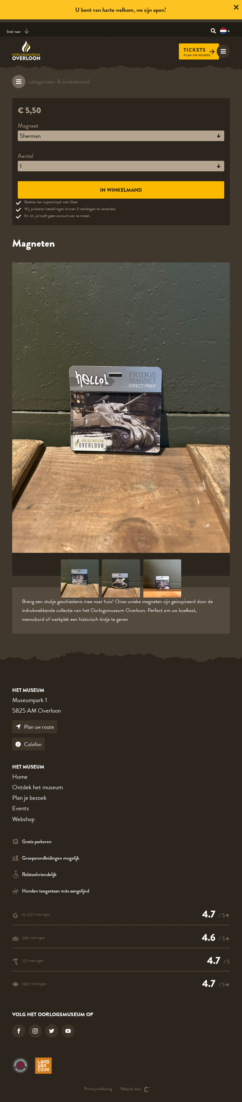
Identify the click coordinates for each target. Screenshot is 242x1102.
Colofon (28, 744)
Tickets (199, 50)
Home (20, 776)
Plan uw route (34, 727)
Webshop (23, 819)
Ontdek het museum (37, 787)
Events (20, 808)
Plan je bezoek (29, 797)
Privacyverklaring (98, 1089)
